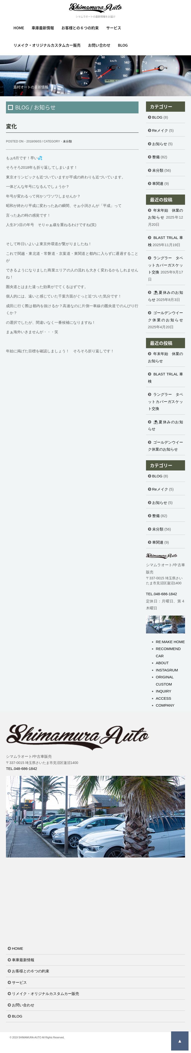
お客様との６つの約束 (80, 28)
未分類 (67, 141)
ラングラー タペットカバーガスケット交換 (165, 265)
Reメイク (160, 130)
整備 (156, 157)
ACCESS (163, 698)
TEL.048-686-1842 (161, 594)
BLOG (123, 45)
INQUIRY (163, 691)
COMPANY (165, 705)
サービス (113, 28)
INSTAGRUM (167, 670)
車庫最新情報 (43, 28)
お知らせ (159, 144)
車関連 (157, 183)
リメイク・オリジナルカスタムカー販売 (47, 45)
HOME (18, 28)
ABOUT (162, 663)
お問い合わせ (99, 45)
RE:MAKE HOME (170, 642)
